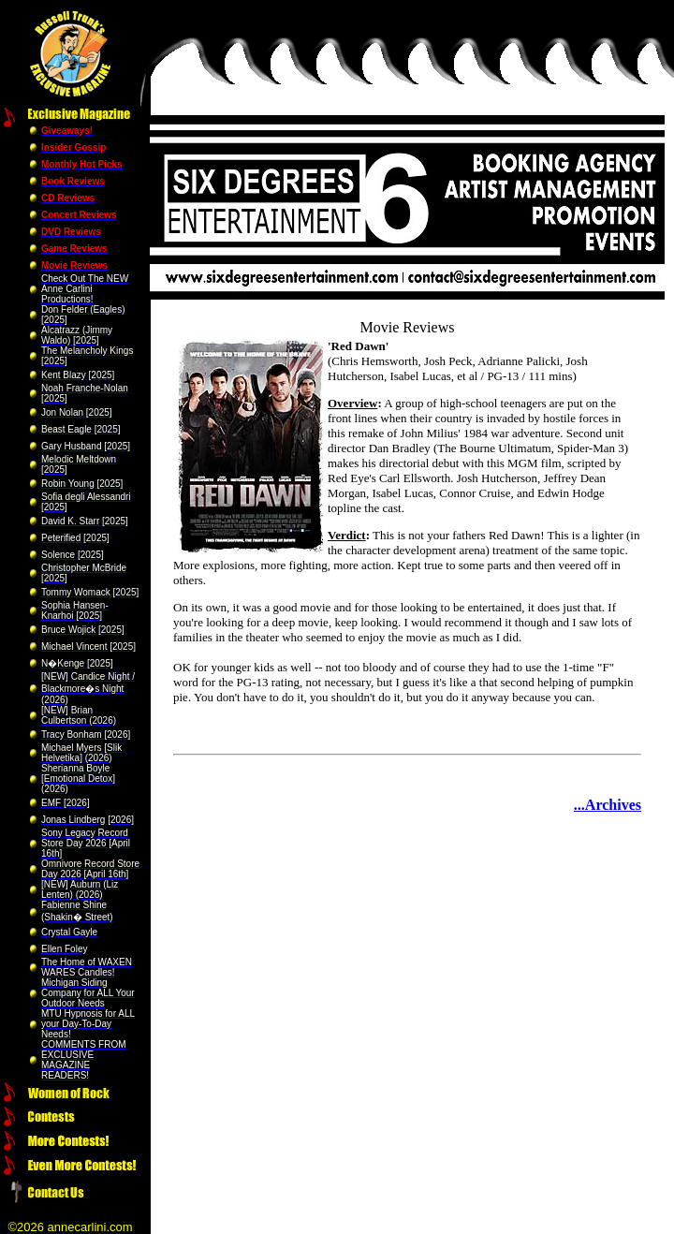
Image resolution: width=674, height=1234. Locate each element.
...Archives (607, 805)
